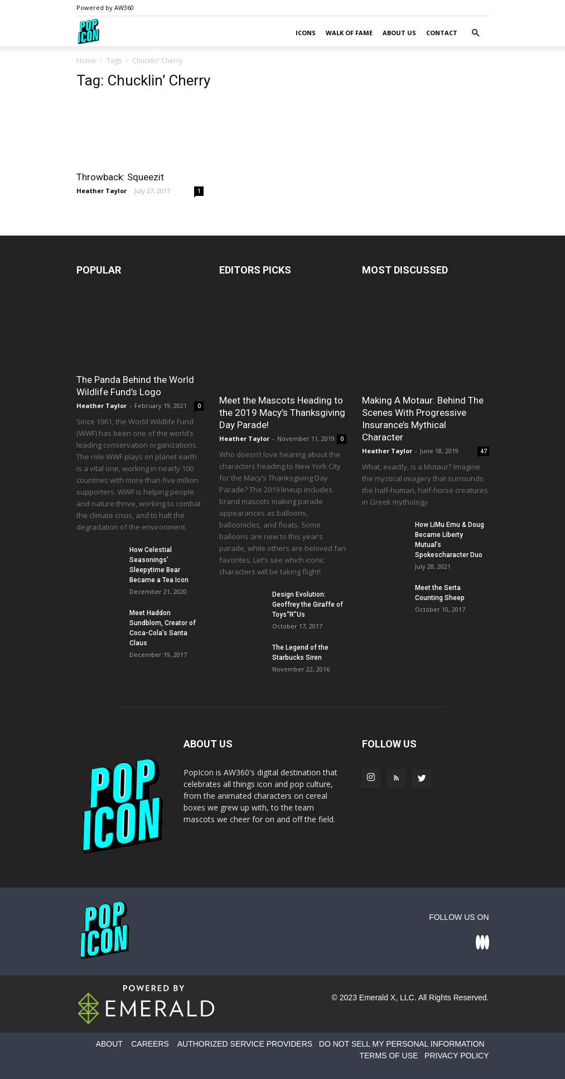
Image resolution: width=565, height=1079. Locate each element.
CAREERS (150, 1043)
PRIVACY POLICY (456, 1055)
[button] (475, 33)
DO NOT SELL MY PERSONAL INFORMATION (402, 1043)
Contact (441, 32)
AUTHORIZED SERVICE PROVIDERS (244, 1043)
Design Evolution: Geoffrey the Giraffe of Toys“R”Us (307, 604)
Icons (306, 32)
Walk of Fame (349, 32)
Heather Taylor (101, 190)
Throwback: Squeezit (120, 177)
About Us (399, 32)
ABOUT (109, 1043)
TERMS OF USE (388, 1055)
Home (86, 60)
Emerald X (377, 997)
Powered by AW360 (105, 7)
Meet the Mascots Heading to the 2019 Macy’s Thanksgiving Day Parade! (282, 412)
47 (483, 451)
